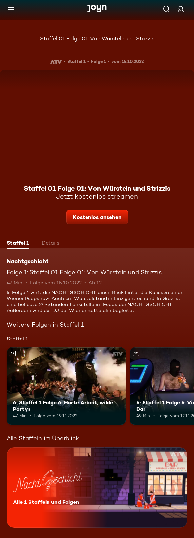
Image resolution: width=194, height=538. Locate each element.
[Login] (180, 9)
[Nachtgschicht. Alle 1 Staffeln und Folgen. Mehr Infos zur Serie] (97, 487)
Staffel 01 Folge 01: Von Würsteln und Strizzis (97, 38)
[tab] (17, 243)
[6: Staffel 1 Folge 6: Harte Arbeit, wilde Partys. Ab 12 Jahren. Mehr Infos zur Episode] (66, 386)
